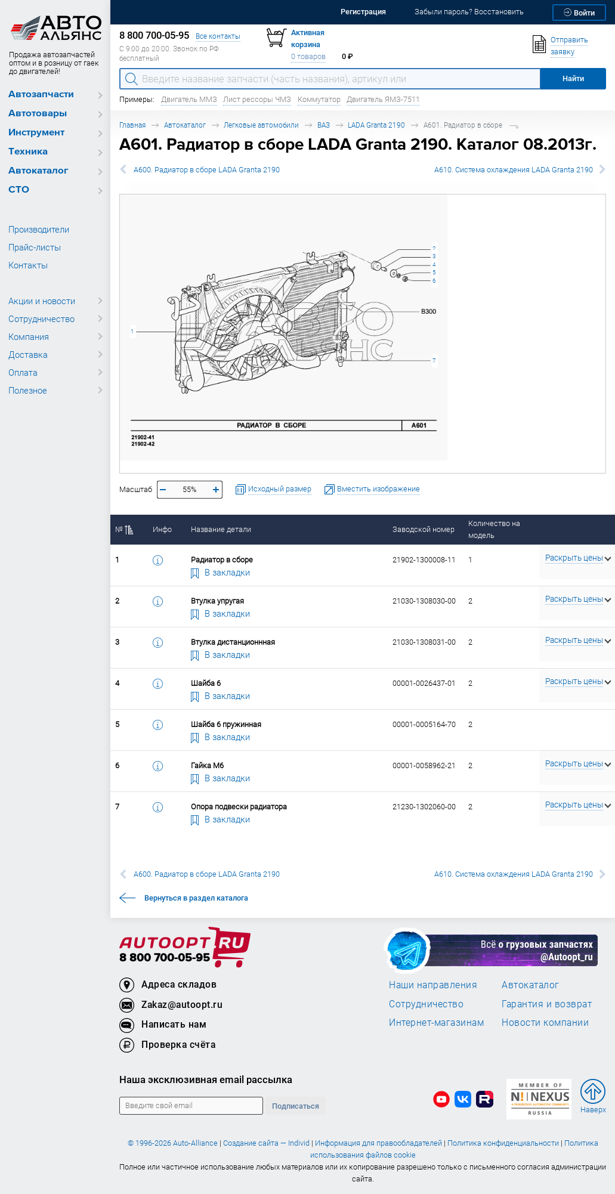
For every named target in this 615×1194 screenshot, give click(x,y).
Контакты (28, 265)
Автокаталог (38, 171)
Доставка (28, 354)
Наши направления (433, 984)
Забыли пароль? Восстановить (469, 12)
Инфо (162, 529)
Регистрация (363, 12)
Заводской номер (424, 529)
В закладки (221, 572)
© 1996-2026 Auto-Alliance (173, 1143)
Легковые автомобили (261, 124)
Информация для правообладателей (378, 1143)
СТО (18, 190)
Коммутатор (319, 99)
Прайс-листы (34, 247)
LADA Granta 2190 (376, 124)
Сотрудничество (41, 318)
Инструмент (36, 133)
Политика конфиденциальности (503, 1143)
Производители (38, 229)
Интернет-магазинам (436, 1022)
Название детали (221, 529)
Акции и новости (41, 301)
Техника (28, 152)
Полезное (27, 390)
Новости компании (545, 1022)
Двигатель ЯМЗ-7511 (383, 99)
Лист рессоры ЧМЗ (257, 99)
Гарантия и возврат (547, 1003)
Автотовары (37, 114)
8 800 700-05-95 (164, 958)
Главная (132, 124)
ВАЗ (323, 124)
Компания (28, 336)
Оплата (23, 372)
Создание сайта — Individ (266, 1143)
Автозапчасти (41, 94)
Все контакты (218, 36)
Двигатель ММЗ (189, 99)
